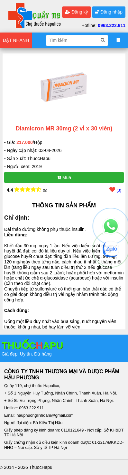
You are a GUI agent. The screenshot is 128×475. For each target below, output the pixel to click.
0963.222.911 (111, 25)
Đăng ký (76, 11)
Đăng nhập (109, 11)
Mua (64, 177)
